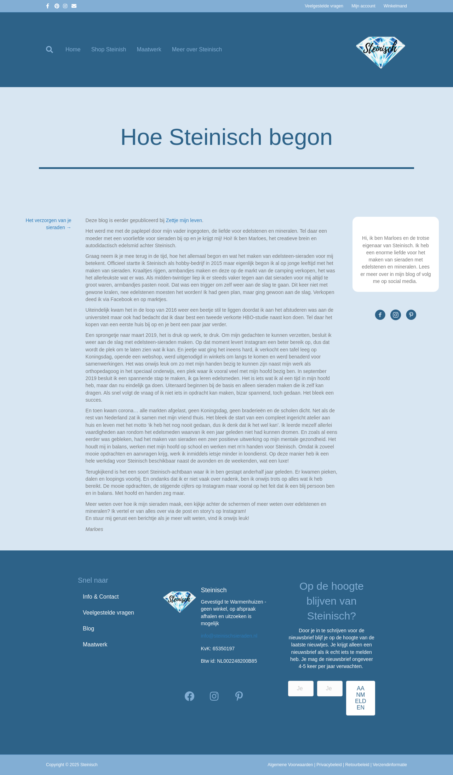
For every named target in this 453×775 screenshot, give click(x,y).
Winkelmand (395, 6)
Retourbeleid (357, 764)
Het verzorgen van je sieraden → (48, 223)
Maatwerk (149, 49)
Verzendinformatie (390, 764)
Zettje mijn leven (184, 220)
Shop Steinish (108, 49)
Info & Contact (101, 597)
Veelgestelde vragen (324, 6)
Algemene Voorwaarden (290, 764)
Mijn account (363, 6)
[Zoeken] (53, 49)
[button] (189, 696)
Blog (88, 629)
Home (73, 49)
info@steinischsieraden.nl (229, 636)
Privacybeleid (329, 764)
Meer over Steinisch (197, 49)
